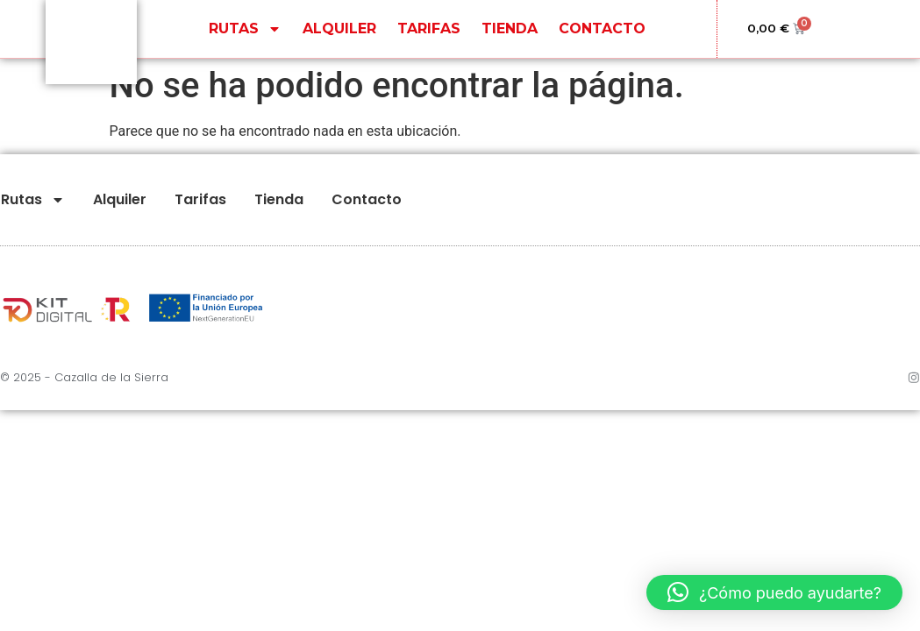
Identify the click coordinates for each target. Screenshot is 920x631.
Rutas (245, 31)
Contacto (602, 31)
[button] (774, 592)
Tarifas (428, 31)
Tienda (509, 31)
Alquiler (339, 31)
